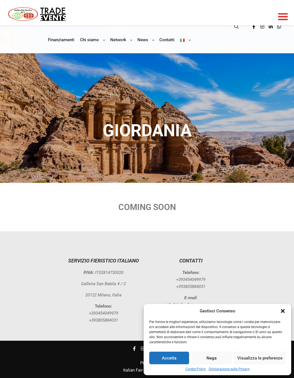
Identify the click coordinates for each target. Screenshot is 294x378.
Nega (211, 358)
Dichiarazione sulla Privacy (229, 369)
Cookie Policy (195, 369)
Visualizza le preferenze (259, 358)
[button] (283, 311)
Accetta (169, 358)
